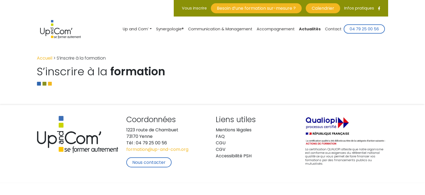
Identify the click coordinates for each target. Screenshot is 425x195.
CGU (221, 143)
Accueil (44, 58)
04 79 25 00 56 (364, 29)
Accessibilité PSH (234, 156)
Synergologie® (170, 29)
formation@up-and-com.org (157, 150)
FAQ (220, 137)
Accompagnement (276, 29)
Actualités (310, 29)
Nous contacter (149, 163)
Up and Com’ (136, 29)
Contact (333, 29)
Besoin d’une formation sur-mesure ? (256, 8)
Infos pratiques (359, 8)
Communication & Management (220, 29)
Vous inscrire (194, 8)
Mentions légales (234, 130)
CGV (221, 150)
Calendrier (323, 8)
